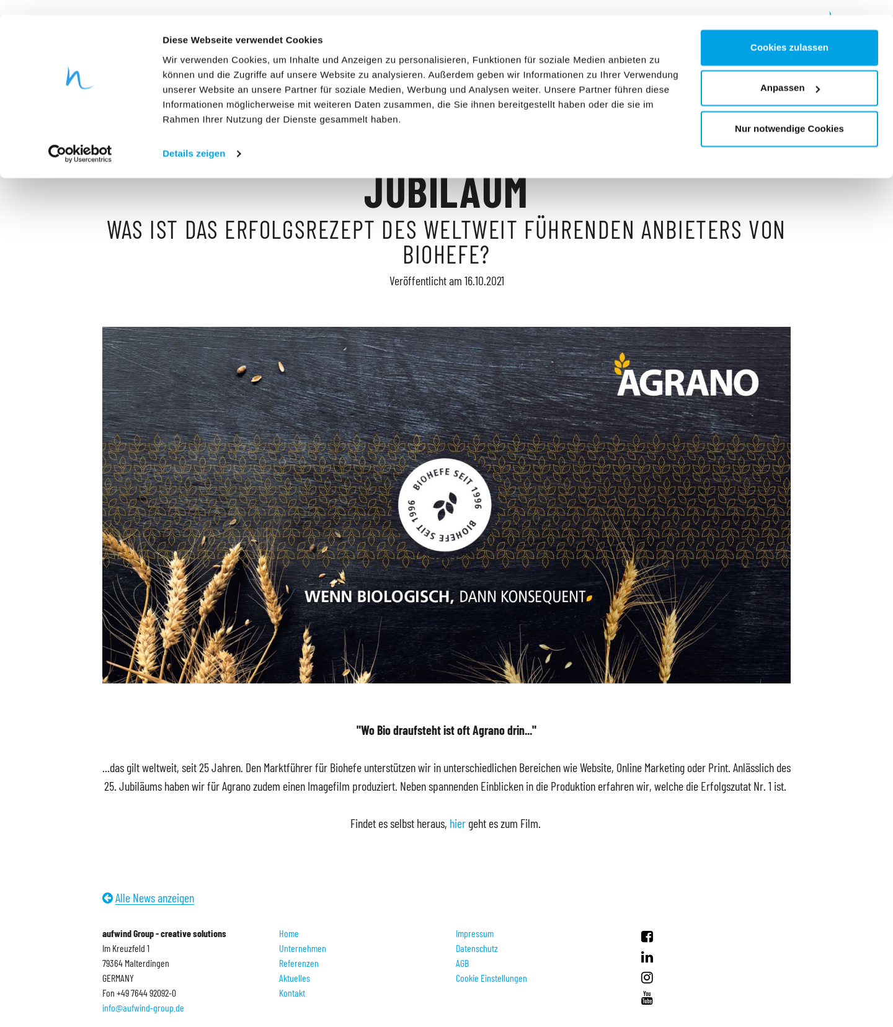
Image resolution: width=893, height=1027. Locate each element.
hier (458, 823)
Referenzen (299, 963)
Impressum (475, 933)
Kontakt (292, 992)
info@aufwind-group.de (143, 1007)
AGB (462, 963)
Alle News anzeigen (154, 897)
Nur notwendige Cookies (789, 114)
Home (289, 933)
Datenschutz (477, 948)
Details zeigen (193, 138)
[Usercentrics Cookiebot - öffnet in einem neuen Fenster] (80, 139)
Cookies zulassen (789, 32)
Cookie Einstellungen (491, 978)
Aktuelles (294, 978)
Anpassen (790, 73)
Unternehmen (302, 948)
